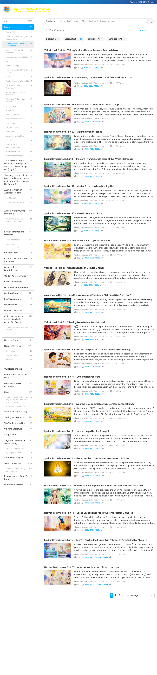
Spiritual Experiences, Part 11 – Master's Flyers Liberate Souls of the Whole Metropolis (88, 159)
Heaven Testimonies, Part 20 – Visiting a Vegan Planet (73, 131)
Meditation (111, 8)
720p (91, 68)
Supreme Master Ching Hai (90, 8)
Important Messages (118, 11)
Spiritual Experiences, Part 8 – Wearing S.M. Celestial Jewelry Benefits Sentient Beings (89, 404)
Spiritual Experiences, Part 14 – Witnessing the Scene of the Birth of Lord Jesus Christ (88, 77)
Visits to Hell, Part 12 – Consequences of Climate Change (74, 267)
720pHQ (98, 557)
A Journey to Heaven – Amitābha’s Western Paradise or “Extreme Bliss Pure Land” (87, 295)
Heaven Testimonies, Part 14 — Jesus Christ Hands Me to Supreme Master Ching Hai (88, 512)
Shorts (101, 11)
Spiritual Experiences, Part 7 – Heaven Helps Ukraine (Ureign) (76, 431)
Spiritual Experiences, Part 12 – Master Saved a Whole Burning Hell (79, 186)
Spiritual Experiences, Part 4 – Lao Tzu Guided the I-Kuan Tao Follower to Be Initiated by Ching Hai (96, 540)
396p (86, 68)
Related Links (143, 8)
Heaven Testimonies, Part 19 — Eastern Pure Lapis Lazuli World (77, 240)
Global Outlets (127, 8)
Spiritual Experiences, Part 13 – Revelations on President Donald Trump (81, 104)
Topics (83, 11)
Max (72, 8)
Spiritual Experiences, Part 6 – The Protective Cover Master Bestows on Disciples (86, 458)
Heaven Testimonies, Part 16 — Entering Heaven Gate (72, 376)
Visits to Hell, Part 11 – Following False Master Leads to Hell (74, 322)
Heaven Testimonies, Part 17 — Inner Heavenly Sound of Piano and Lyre (81, 567)
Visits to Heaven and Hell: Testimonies (89, 64)
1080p (96, 68)
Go (152, 595)
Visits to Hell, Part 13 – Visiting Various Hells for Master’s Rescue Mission (81, 50)
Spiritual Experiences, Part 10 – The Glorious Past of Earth (74, 213)
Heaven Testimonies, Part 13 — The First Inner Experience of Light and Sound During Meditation (94, 485)
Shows (92, 11)
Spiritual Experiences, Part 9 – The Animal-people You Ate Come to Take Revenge (87, 349)
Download (136, 11)
